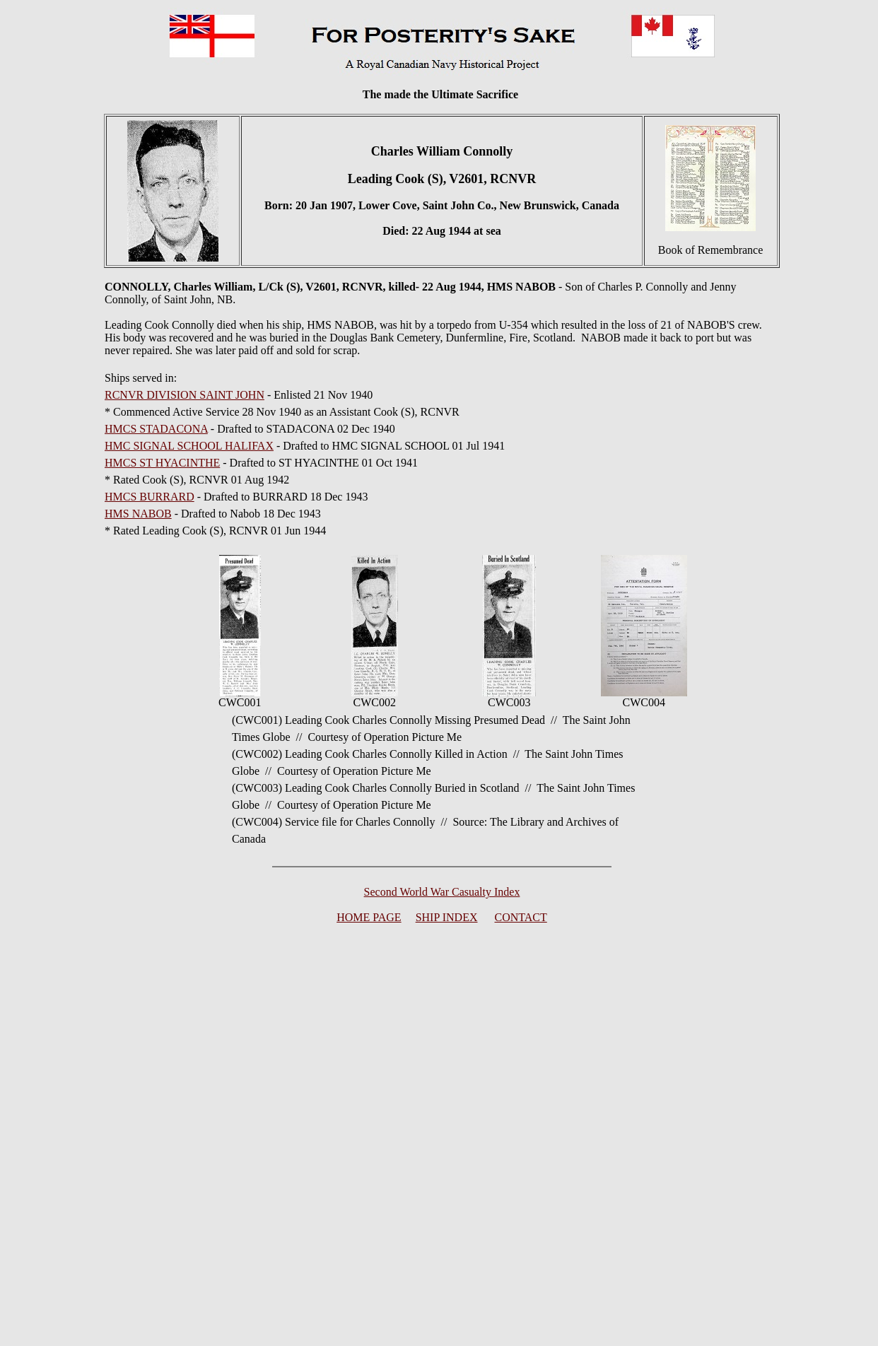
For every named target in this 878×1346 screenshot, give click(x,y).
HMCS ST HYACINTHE (162, 463)
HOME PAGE (368, 917)
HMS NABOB (138, 514)
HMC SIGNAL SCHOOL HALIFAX (189, 446)
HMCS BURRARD (149, 497)
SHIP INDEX (447, 917)
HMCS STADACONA (156, 429)
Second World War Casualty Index (442, 892)
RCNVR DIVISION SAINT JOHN (184, 395)
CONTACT (521, 917)
